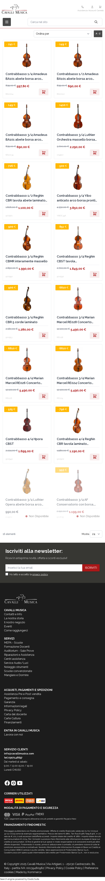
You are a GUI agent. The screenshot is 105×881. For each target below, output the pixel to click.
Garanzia (9, 702)
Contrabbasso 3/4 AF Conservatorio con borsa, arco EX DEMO (75, 502)
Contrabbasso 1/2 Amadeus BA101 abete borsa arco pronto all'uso (78, 76)
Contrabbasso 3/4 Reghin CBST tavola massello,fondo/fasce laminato (76, 259)
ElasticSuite (33, 879)
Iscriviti (91, 567)
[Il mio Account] (92, 9)
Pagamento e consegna (19, 698)
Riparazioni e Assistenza (19, 654)
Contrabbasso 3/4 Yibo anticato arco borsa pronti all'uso (76, 198)
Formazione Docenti (17, 646)
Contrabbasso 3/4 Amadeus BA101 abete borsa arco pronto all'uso (26, 137)
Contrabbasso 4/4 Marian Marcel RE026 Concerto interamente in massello (24, 380)
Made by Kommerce (29, 872)
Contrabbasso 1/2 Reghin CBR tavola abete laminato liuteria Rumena (25, 198)
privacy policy (40, 574)
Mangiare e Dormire (16, 675)
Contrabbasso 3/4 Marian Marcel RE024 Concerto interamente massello (75, 380)
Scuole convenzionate (18, 671)
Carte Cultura (12, 718)
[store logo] (21, 8)
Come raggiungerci (16, 630)
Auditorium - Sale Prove (19, 650)
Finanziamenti (13, 722)
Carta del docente (15, 714)
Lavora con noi (13, 734)
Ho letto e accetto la (28, 574)
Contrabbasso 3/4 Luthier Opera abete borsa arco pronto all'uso (24, 502)
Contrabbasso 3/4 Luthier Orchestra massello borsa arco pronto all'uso (76, 137)
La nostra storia (14, 618)
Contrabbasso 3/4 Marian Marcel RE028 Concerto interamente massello (75, 320)
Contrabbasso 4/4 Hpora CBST (24, 441)
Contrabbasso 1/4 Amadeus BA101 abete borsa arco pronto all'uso (26, 76)
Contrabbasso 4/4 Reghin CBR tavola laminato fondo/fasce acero (76, 441)
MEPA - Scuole (13, 642)
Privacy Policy (13, 710)
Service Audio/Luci (16, 663)
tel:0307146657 (13, 757)
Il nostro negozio (14, 622)
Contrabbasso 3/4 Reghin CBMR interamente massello (26, 259)
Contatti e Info (13, 614)
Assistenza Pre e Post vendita (22, 694)
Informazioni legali (15, 706)
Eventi (8, 626)
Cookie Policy (74, 868)
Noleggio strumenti (16, 667)
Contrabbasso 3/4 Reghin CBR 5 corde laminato (25, 320)
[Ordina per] (63, 33)
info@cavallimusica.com (19, 753)
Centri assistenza (14, 658)
